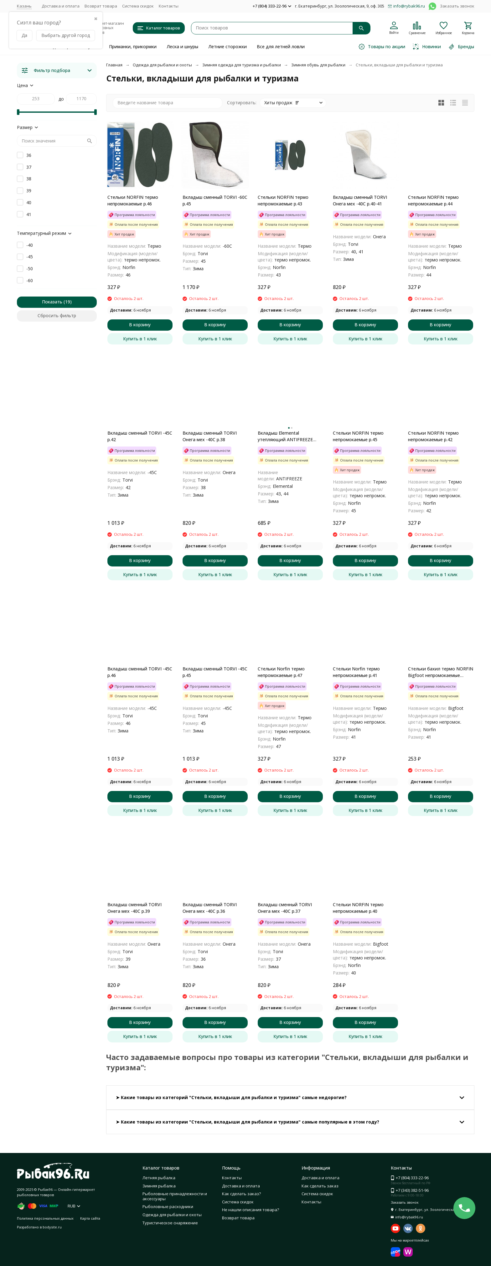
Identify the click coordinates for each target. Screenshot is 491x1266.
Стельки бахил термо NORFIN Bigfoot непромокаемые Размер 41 (440, 672)
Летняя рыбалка (158, 1178)
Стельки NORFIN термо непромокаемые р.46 (132, 200)
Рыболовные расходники (167, 1206)
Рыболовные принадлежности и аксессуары (174, 1196)
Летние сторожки (227, 46)
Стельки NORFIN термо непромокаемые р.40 (358, 908)
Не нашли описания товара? (250, 1209)
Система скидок (138, 6)
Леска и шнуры (182, 46)
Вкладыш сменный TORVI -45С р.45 (215, 672)
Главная (114, 65)
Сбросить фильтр (57, 315)
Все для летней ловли (281, 46)
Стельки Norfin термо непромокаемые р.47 (281, 672)
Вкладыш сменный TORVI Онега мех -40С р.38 (210, 436)
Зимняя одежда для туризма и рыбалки (241, 65)
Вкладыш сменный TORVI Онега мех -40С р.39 (134, 908)
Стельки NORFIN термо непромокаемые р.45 (358, 436)
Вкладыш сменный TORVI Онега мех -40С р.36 (210, 908)
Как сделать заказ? (241, 1193)
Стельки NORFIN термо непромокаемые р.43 (283, 200)
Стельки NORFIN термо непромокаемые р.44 (433, 200)
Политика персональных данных (45, 1218)
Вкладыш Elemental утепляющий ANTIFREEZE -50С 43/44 (285, 436)
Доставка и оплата (61, 6)
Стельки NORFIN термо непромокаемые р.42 (433, 436)
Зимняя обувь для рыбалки (318, 65)
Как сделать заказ (320, 1186)
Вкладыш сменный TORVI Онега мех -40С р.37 (285, 908)
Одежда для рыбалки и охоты (162, 65)
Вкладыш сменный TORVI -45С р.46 (139, 672)
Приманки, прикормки (133, 46)
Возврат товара (101, 6)
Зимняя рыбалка (159, 1186)
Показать (52, 302)
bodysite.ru (52, 1227)
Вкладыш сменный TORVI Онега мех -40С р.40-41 (360, 200)
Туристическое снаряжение (170, 1223)
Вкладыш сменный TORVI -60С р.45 (215, 200)
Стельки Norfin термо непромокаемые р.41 (356, 672)
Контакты (168, 6)
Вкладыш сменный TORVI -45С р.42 (139, 436)
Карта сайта (90, 1218)
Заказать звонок (457, 6)
